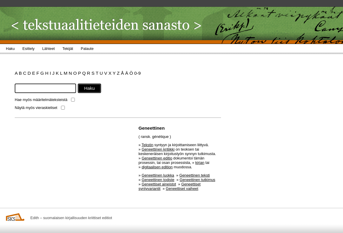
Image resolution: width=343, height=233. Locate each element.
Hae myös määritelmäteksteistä (41, 99)
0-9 (137, 73)
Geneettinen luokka (158, 175)
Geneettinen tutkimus (197, 179)
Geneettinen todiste (158, 179)
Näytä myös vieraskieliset (36, 107)
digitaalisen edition (157, 167)
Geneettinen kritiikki (158, 149)
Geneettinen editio (157, 158)
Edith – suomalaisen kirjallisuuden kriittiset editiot (71, 218)
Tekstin (147, 145)
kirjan (200, 162)
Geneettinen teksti (194, 175)
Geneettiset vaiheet (182, 188)
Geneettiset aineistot (159, 184)
